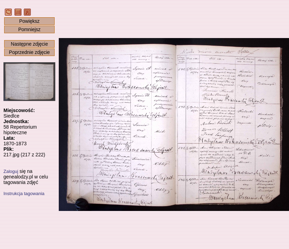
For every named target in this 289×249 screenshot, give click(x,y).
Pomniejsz (29, 29)
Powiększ (29, 21)
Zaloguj (10, 171)
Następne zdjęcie (29, 44)
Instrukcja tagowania (24, 193)
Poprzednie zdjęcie (29, 52)
